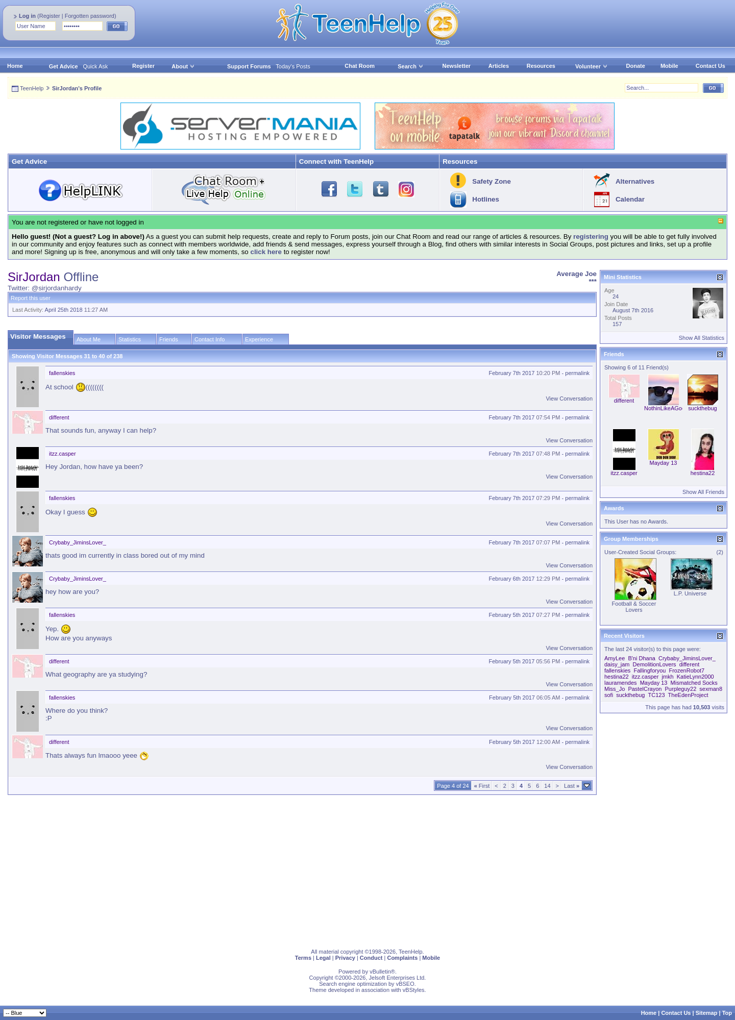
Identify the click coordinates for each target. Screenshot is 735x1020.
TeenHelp (31, 88)
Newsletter (457, 66)
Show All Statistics (701, 338)
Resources (541, 66)
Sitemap (707, 1013)
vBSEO (405, 984)
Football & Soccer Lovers (634, 607)
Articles (498, 66)
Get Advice (63, 66)
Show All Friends (703, 492)
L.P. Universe (690, 593)
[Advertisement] (314, 869)
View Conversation (569, 398)
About (180, 66)
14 (547, 786)
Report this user (31, 298)
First (482, 786)
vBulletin (380, 971)
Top (727, 1013)
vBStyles (414, 990)
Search (411, 66)
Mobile (669, 66)
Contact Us (710, 66)
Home (15, 66)
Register (49, 16)
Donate (635, 66)
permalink (577, 373)
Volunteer (588, 66)
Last (571, 786)
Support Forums (249, 66)
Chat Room (360, 66)
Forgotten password (89, 16)
